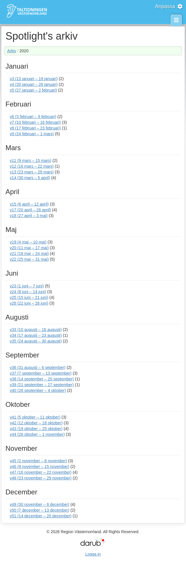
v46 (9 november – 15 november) (39, 466)
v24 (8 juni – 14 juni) (28, 291)
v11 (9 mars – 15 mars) (30, 160)
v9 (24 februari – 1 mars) (32, 133)
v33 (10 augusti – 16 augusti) (36, 329)
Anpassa (169, 6)
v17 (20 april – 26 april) (30, 210)
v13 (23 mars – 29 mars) (32, 172)
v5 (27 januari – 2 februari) (33, 90)
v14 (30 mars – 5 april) (30, 177)
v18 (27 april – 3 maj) (29, 215)
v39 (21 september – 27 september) (42, 384)
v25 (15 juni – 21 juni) (29, 297)
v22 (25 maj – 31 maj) (29, 259)
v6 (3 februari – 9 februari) (33, 116)
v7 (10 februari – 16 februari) (35, 122)
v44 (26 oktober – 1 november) (37, 434)
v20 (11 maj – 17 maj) (29, 247)
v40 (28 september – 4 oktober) (38, 390)
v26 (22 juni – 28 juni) (29, 303)
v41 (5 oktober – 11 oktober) (35, 417)
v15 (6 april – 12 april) (29, 204)
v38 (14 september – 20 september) (42, 379)
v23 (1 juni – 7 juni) (27, 286)
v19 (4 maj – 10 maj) (28, 242)
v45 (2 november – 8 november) (38, 460)
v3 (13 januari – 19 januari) (34, 78)
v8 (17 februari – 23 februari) (35, 128)
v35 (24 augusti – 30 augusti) (36, 341)
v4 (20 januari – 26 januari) (34, 84)
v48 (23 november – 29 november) (41, 478)
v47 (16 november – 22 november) (41, 472)
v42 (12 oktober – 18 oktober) (36, 423)
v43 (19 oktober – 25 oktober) (36, 428)
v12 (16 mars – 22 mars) (32, 166)
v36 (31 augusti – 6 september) (38, 367)
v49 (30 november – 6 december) (39, 504)
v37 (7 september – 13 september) (41, 373)
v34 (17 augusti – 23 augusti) (36, 335)
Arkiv (11, 51)
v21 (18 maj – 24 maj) (29, 253)
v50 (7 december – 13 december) (39, 510)
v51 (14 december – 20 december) (41, 516)
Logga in (93, 554)
